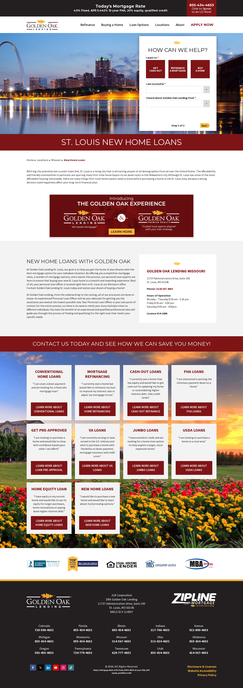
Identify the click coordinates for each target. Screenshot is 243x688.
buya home (200, 69)
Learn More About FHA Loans (194, 409)
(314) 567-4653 (164, 289)
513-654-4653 (160, 641)
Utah (160, 648)
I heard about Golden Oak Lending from (170, 98)
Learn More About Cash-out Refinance (145, 409)
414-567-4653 (198, 653)
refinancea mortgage (178, 69)
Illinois (121, 626)
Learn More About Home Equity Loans (49, 523)
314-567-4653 (121, 641)
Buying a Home (112, 25)
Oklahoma (198, 637)
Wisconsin (199, 648)
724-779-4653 (82, 653)
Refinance (87, 25)
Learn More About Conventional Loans (49, 409)
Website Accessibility (202, 671)
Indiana (160, 626)
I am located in (155, 84)
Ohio (160, 637)
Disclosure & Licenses (201, 667)
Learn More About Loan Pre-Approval (49, 468)
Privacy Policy (207, 675)
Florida (82, 626)
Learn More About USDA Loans (194, 468)
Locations (162, 25)
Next (204, 125)
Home (30, 160)
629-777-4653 (121, 653)
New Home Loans (74, 160)
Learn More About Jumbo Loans (145, 468)
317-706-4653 (160, 630)
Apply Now (202, 25)
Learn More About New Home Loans (97, 523)
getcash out (155, 69)
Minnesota (83, 637)
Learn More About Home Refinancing (97, 409)
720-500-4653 (44, 630)
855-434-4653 (82, 630)
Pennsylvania (83, 648)
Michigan (44, 637)
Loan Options (139, 25)
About (180, 25)
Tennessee (121, 648)
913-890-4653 (198, 630)
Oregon (44, 648)
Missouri (56, 160)
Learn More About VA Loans (97, 468)
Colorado (44, 626)
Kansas (198, 626)
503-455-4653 (44, 653)
